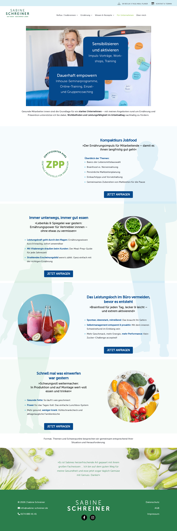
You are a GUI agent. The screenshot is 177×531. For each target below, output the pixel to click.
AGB (157, 508)
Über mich (141, 15)
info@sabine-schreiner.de (33, 508)
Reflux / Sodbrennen (66, 15)
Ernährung (85, 15)
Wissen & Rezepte (103, 15)
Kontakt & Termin (161, 3)
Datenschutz (152, 502)
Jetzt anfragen (118, 194)
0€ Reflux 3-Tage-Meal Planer (133, 3)
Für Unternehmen (125, 15)
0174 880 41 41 (27, 514)
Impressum (153, 514)
